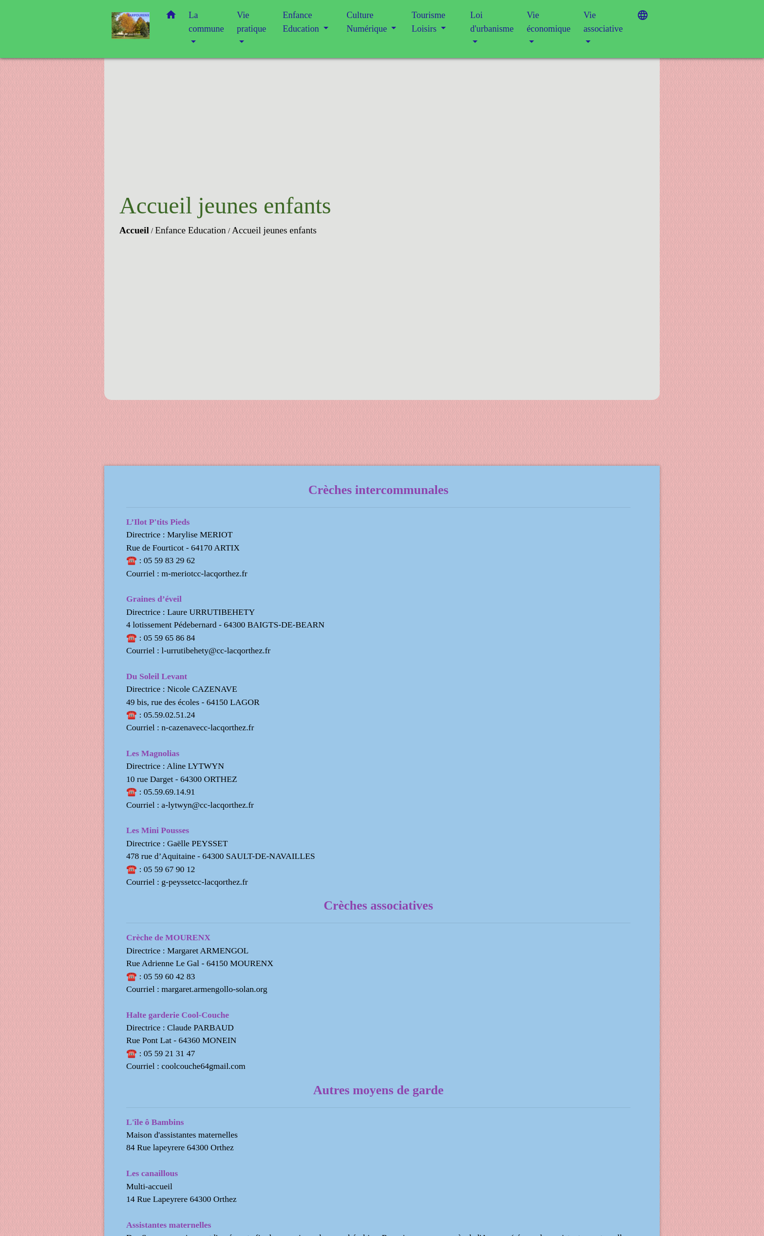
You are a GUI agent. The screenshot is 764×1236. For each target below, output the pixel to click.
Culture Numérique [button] (367, 22)
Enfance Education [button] (302, 22)
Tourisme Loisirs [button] (428, 22)
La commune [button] (206, 22)
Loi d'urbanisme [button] (492, 22)
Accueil (134, 230)
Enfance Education (190, 230)
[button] (171, 17)
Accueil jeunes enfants (274, 230)
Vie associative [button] (603, 22)
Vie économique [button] (549, 22)
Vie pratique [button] (251, 22)
